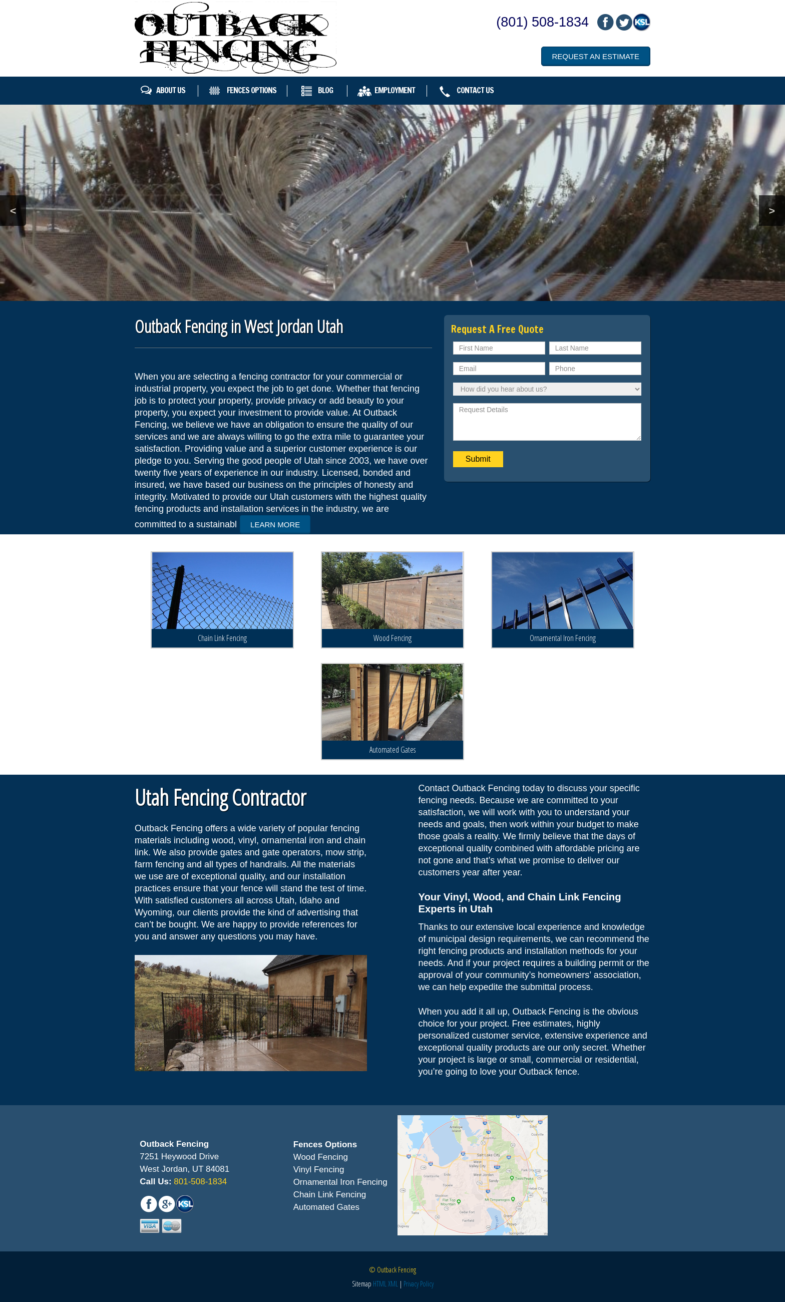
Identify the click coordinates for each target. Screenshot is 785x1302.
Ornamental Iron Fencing (563, 636)
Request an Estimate (595, 56)
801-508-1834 (199, 1181)
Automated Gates (392, 749)
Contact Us (475, 90)
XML (393, 1283)
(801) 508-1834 (542, 22)
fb (605, 22)
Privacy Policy (419, 1283)
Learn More (275, 524)
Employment (394, 90)
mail (623, 22)
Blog (325, 90)
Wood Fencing (392, 636)
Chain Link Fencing (222, 636)
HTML (379, 1283)
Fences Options (251, 90)
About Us (170, 90)
